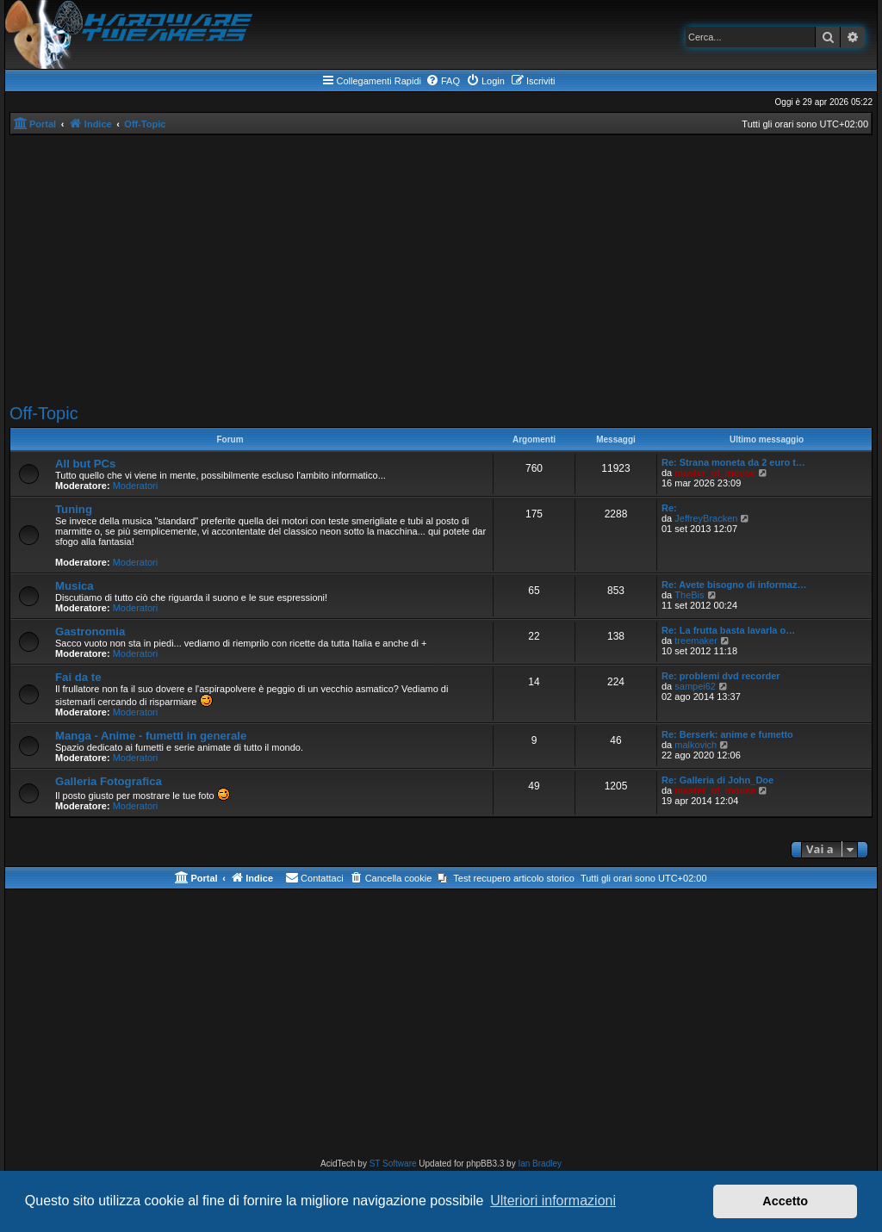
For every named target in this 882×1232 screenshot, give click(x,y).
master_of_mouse (714, 472)
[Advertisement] (441, 269)
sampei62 (695, 686)
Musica (74, 585)
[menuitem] (442, 81)
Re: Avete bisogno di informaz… (734, 584)
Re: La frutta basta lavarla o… (728, 630)
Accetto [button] (785, 1201)
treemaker (695, 640)
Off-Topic (43, 413)
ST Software (393, 1163)
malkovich (695, 745)
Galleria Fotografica (108, 781)
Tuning (73, 509)
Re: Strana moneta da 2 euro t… (733, 462)
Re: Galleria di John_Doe (717, 780)
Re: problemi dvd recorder (721, 676)
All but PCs (85, 463)
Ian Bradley (540, 1163)
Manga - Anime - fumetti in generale (150, 735)
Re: (669, 508)
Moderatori (135, 485)
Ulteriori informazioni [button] (553, 1200)
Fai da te (78, 677)
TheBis (689, 595)
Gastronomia (90, 631)
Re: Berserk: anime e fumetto (727, 734)
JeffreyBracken (705, 518)
